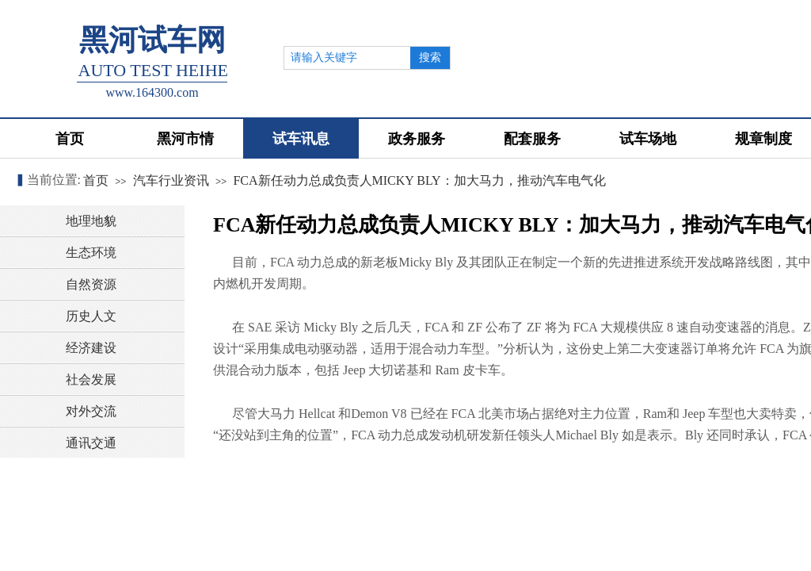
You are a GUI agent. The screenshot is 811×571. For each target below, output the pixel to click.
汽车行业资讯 (171, 180)
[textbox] (347, 58)
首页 (96, 180)
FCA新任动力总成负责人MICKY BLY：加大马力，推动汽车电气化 (419, 180)
